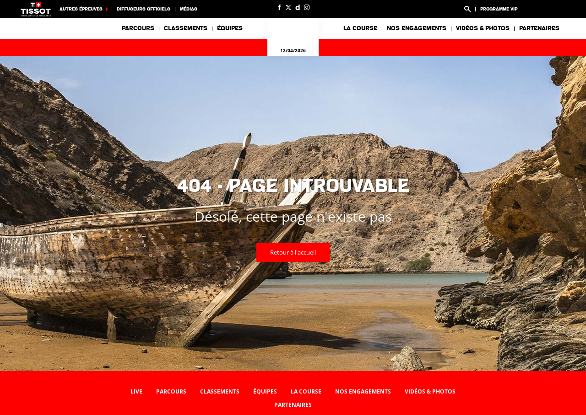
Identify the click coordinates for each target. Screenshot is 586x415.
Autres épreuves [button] (81, 9)
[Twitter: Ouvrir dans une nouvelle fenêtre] (288, 7)
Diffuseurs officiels (143, 9)
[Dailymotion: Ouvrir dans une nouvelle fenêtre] (297, 7)
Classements (185, 28)
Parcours (138, 28)
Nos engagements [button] (416, 28)
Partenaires (539, 28)
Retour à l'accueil (293, 252)
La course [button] (360, 28)
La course (306, 391)
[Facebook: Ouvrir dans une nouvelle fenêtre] (279, 7)
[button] (467, 9)
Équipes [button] (230, 28)
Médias (188, 9)
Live (136, 391)
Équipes (265, 391)
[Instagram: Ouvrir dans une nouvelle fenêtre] (306, 7)
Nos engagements (363, 391)
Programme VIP (498, 9)
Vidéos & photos (483, 28)
